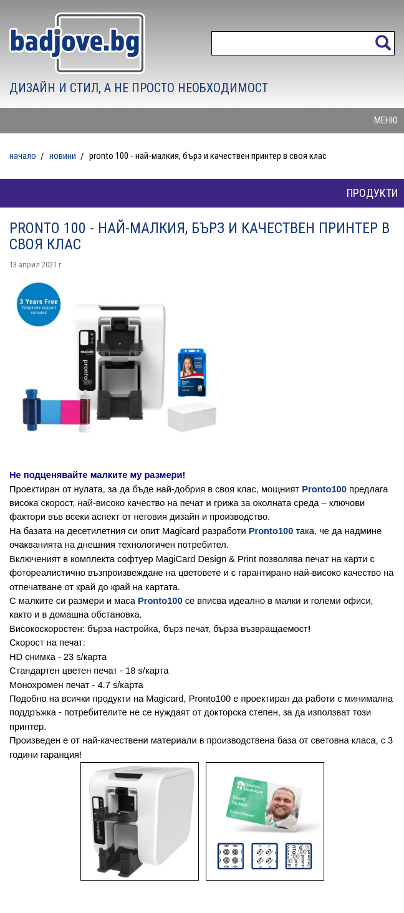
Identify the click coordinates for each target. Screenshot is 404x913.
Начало (22, 155)
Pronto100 (271, 531)
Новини (62, 155)
